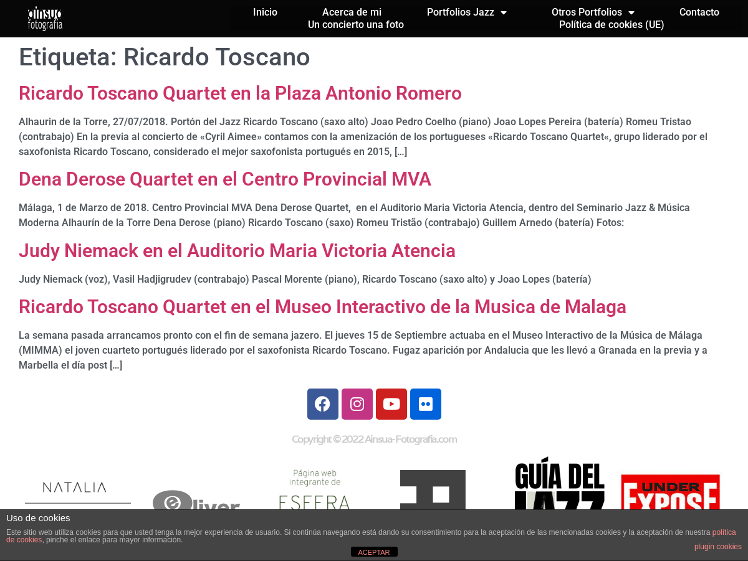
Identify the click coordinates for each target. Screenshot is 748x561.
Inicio (265, 12)
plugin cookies (718, 546)
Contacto (699, 12)
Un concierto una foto (356, 25)
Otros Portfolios (593, 12)
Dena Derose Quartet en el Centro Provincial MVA (225, 179)
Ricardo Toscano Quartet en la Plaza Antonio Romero (240, 93)
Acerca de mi (351, 12)
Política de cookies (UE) (611, 25)
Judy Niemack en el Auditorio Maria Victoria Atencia (237, 251)
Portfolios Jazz (467, 12)
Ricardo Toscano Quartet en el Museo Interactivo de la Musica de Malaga (322, 307)
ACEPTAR (374, 552)
